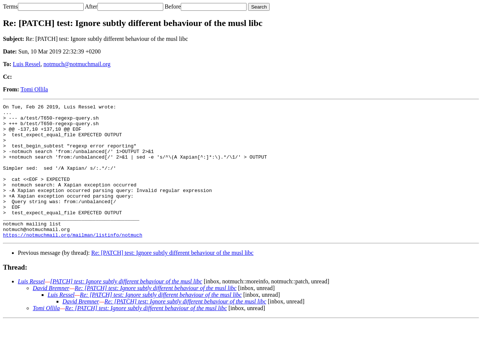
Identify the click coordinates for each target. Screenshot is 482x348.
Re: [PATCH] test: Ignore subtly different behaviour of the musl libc (172, 279)
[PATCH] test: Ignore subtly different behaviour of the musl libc (126, 308)
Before (173, 6)
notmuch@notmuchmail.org (77, 64)
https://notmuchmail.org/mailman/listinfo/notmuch (72, 261)
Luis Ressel (27, 64)
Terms (10, 6)
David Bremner (51, 315)
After (91, 6)
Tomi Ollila (34, 89)
